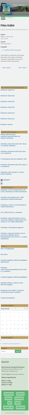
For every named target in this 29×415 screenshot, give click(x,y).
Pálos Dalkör (6, 67)
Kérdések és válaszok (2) (8, 119)
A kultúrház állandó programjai (13, 29)
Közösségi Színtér (6, 43)
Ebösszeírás (4, 254)
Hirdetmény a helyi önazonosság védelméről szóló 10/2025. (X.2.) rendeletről (14, 269)
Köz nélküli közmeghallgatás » (13, 88)
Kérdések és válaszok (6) (8, 96)
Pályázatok (17, 402)
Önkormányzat (20, 393)
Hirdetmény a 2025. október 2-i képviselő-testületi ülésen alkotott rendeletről (12, 291)
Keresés (18, 351)
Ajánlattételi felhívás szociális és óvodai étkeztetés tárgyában (12, 283)
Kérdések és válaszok (7, 124)
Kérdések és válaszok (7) (8, 90)
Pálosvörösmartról (8, 393)
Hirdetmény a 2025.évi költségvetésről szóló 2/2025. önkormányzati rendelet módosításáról (14, 190)
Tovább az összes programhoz (11, 343)
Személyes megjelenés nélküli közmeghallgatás (14, 277)
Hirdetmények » (7, 187)
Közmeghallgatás (5, 180)
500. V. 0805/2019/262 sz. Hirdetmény (11, 212)
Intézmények (8, 398)
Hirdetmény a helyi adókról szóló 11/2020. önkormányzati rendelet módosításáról (12, 198)
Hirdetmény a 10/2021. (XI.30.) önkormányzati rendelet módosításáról (13, 206)
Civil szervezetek (19, 398)
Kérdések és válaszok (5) (8, 101)
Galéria (9, 402)
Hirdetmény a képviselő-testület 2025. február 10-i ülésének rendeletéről (13, 144)
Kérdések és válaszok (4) (8, 107)
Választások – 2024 (8, 407)
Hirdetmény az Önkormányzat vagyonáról (12, 227)
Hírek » (4, 246)
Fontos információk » (9, 132)
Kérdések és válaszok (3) (8, 113)
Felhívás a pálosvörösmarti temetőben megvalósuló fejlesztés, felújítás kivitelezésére (10, 136)
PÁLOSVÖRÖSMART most (14, 78)
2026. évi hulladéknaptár (7, 249)
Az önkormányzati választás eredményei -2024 (13, 159)
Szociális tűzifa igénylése (8, 298)
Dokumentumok (20, 407)
